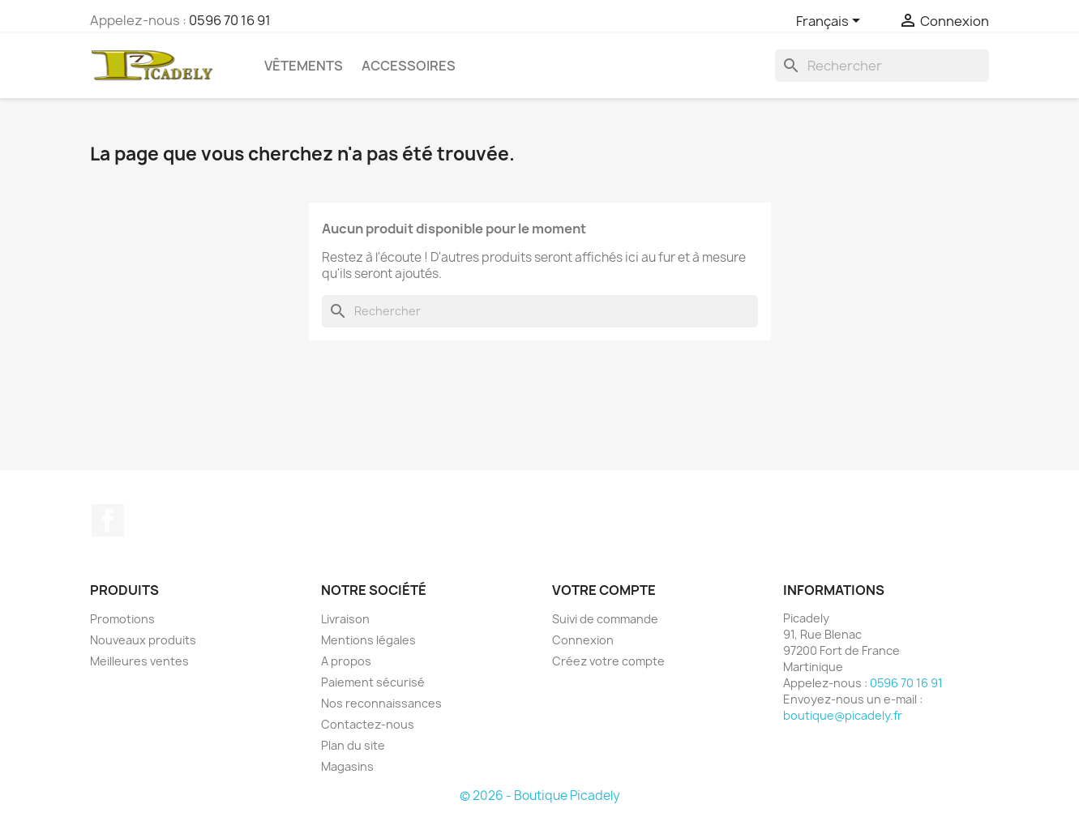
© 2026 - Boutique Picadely (540, 795)
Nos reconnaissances (381, 703)
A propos (346, 661)
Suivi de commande (605, 619)
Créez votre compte (608, 661)
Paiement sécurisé (373, 682)
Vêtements (303, 66)
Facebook (108, 520)
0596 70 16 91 (230, 20)
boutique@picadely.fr (842, 715)
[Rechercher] (882, 65)
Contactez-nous (367, 724)
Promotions (122, 619)
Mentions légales (368, 640)
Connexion (583, 640)
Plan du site (353, 745)
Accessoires (409, 66)
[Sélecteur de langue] (831, 22)
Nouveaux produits (143, 640)
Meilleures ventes (139, 661)
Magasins (347, 766)
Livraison (345, 619)
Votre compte (604, 590)
